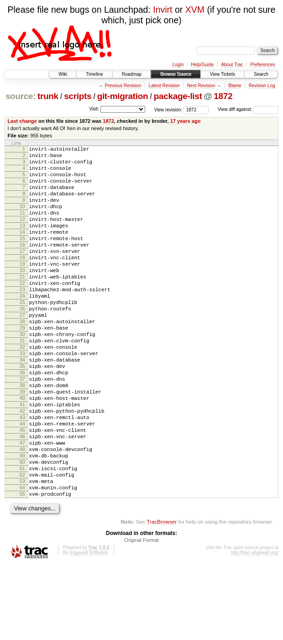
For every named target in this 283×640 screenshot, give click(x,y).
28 (22, 358)
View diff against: (248, 109)
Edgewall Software (88, 627)
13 (22, 242)
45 (22, 490)
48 (22, 513)
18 (22, 280)
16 (22, 265)
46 (22, 498)
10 (22, 218)
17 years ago (185, 121)
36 (22, 420)
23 (22, 319)
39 (22, 443)
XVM (194, 10)
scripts (77, 96)
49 (22, 521)
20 (22, 296)
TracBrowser (162, 597)
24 (22, 327)
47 (22, 506)
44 (22, 482)
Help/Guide (202, 64)
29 (22, 366)
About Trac (232, 64)
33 (22, 397)
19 (22, 288)
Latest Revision (163, 85)
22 (22, 312)
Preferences (263, 64)
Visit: (94, 108)
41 (22, 459)
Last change (22, 121)
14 (22, 249)
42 (22, 467)
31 (22, 381)
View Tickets (222, 74)
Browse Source (175, 74)
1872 (223, 96)
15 (22, 257)
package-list (178, 96)
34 (22, 405)
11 (22, 226)
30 (22, 374)
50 (22, 529)
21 (22, 304)
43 (22, 474)
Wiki (62, 74)
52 (22, 544)
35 (22, 412)
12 (22, 234)
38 (22, 436)
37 (22, 428)
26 (22, 343)
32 (22, 389)
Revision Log (262, 85)
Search (261, 74)
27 (22, 350)
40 (22, 451)
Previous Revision (123, 85)
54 (22, 560)
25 (22, 335)
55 (22, 568)
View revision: (168, 109)
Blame (234, 85)
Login (178, 64)
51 (22, 537)
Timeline (94, 74)
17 (22, 273)
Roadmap (132, 74)
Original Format (141, 615)
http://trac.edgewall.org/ (254, 627)
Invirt (162, 10)
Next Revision (201, 85)
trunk (47, 96)
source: (20, 96)
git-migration (122, 96)
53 (22, 552)
